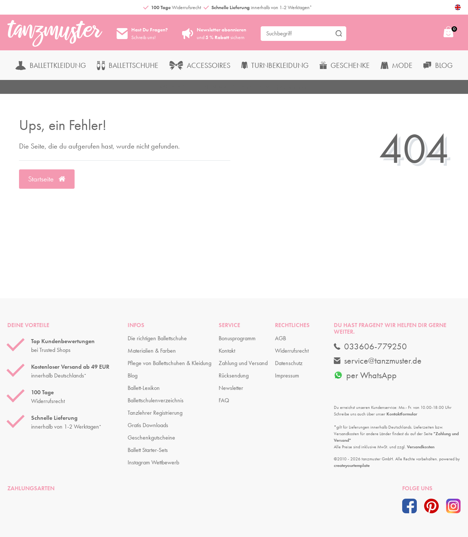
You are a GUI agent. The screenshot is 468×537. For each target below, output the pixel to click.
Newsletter (231, 388)
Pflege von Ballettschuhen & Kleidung (169, 363)
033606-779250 (370, 346)
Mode (396, 65)
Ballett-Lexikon (144, 388)
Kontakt (227, 350)
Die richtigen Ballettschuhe (157, 338)
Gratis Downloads (148, 425)
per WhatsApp (365, 375)
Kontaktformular (401, 414)
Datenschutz (288, 363)
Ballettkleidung (50, 65)
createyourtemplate (352, 465)
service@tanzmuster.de (378, 360)
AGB (280, 338)
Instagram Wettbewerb (153, 462)
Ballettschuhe (127, 65)
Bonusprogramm (237, 338)
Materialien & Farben (152, 350)
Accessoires (199, 65)
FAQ (224, 400)
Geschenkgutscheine (151, 437)
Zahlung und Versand (243, 363)
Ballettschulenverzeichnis (156, 400)
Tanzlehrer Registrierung (155, 413)
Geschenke (345, 65)
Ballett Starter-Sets (148, 450)
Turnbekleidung (275, 65)
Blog (437, 65)
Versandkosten (420, 447)
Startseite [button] (46, 179)
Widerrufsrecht (292, 350)
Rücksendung (234, 375)
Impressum (287, 375)
